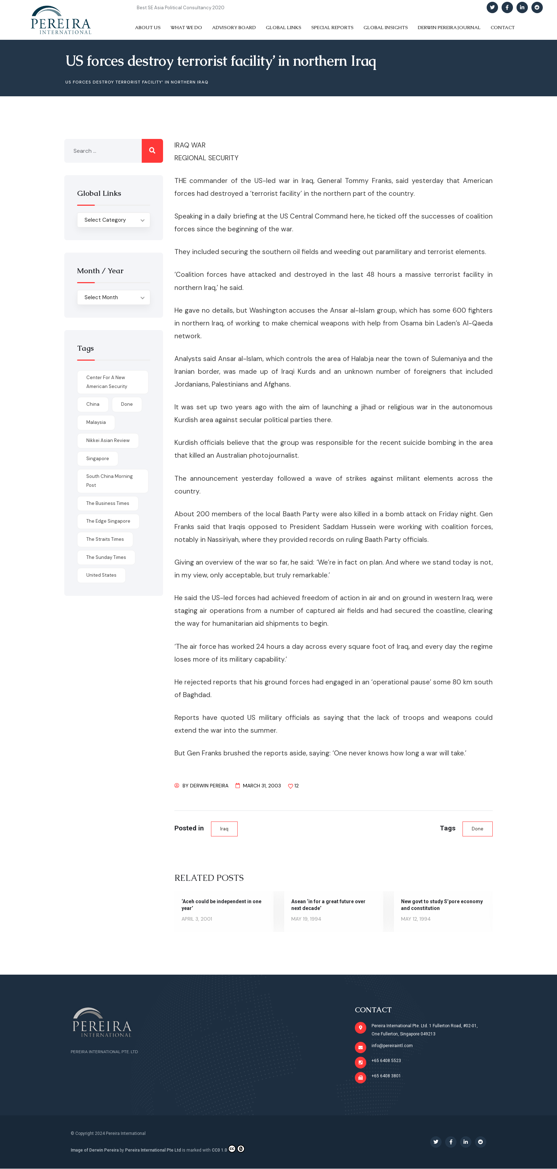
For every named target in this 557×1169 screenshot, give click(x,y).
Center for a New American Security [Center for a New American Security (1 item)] (106, 382)
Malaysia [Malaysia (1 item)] (96, 422)
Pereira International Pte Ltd (153, 1150)
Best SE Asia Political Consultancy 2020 (181, 8)
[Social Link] (492, 7)
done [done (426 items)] (127, 404)
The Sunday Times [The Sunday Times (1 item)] (106, 557)
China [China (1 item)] (92, 404)
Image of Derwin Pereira (95, 1150)
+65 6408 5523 (386, 1060)
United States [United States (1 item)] (101, 575)
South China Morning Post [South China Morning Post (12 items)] (109, 480)
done (477, 829)
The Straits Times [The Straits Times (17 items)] (105, 539)
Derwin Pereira (209, 785)
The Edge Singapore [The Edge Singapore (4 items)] (108, 521)
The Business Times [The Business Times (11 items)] (107, 503)
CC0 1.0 (228, 1149)
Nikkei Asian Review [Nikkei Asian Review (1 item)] (108, 440)
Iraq (224, 829)
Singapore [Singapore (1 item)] (97, 459)
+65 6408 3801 (386, 1076)
